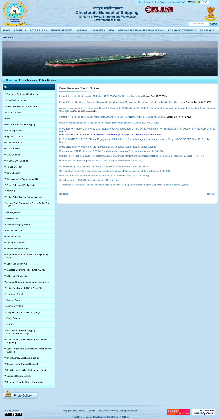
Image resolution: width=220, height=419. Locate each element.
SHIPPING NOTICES (61, 29)
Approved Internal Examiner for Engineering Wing (27, 256)
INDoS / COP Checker (17, 161)
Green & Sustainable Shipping (20, 124)
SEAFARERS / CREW (102, 29)
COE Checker (13, 173)
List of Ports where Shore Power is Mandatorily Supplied (28, 350)
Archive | (114, 410)
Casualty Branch (14, 142)
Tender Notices (13, 236)
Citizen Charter (13, 112)
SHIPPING (81, 29)
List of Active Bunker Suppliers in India (24, 197)
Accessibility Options (169, 2)
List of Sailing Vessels (16, 276)
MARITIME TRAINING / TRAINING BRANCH (141, 29)
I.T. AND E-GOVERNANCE (182, 29)
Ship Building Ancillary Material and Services (27, 370)
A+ (185, 2)
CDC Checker (13, 148)
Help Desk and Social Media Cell (22, 106)
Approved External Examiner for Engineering (27, 282)
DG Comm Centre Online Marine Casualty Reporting (26, 341)
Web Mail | (92, 410)
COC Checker (13, 154)
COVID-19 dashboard (16, 100)
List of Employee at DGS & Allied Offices (25, 288)
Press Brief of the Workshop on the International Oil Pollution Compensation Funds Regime (107, 146)
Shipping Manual (14, 130)
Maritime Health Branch (17, 248)
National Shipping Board (18, 224)
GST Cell (10, 191)
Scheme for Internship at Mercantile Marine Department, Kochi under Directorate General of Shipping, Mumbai (112, 117)
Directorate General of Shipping (107, 13)
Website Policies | (77, 410)
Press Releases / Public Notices (21, 185)
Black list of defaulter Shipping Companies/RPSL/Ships (20, 332)
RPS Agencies (13, 212)
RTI (8, 118)
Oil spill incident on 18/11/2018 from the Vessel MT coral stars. (89, 180)
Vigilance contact (14, 136)
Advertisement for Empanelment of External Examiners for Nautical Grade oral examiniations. (104, 166)
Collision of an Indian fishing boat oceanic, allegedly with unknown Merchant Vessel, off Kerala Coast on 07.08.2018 (114, 171)
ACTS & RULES (38, 29)
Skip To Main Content (149, 2)
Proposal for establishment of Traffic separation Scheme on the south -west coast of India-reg (104, 175)
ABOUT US (20, 29)
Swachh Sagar (13, 300)
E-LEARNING (207, 29)
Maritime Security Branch (18, 376)
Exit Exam (8, 36)
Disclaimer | (103, 410)
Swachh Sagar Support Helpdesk (22, 364)
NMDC (9, 324)
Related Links (13, 218)
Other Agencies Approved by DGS (22, 179)
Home (9, 80)
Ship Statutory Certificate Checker (22, 358)
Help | (66, 410)
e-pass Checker (14, 167)
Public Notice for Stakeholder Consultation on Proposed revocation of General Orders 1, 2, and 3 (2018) (109, 123)
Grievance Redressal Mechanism (22, 94)
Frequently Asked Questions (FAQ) (23, 312)
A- (181, 2)
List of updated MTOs (16, 264)
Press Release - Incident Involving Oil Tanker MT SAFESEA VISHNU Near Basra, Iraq (100, 96)
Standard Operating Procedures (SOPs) (25, 270)
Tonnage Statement (15, 242)
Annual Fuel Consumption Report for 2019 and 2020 (28, 204)
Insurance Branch (14, 294)
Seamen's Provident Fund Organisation (25, 382)
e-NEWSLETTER (14, 306)
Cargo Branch (13, 318)
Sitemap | (123, 410)
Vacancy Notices (14, 230)
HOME (6, 29)
